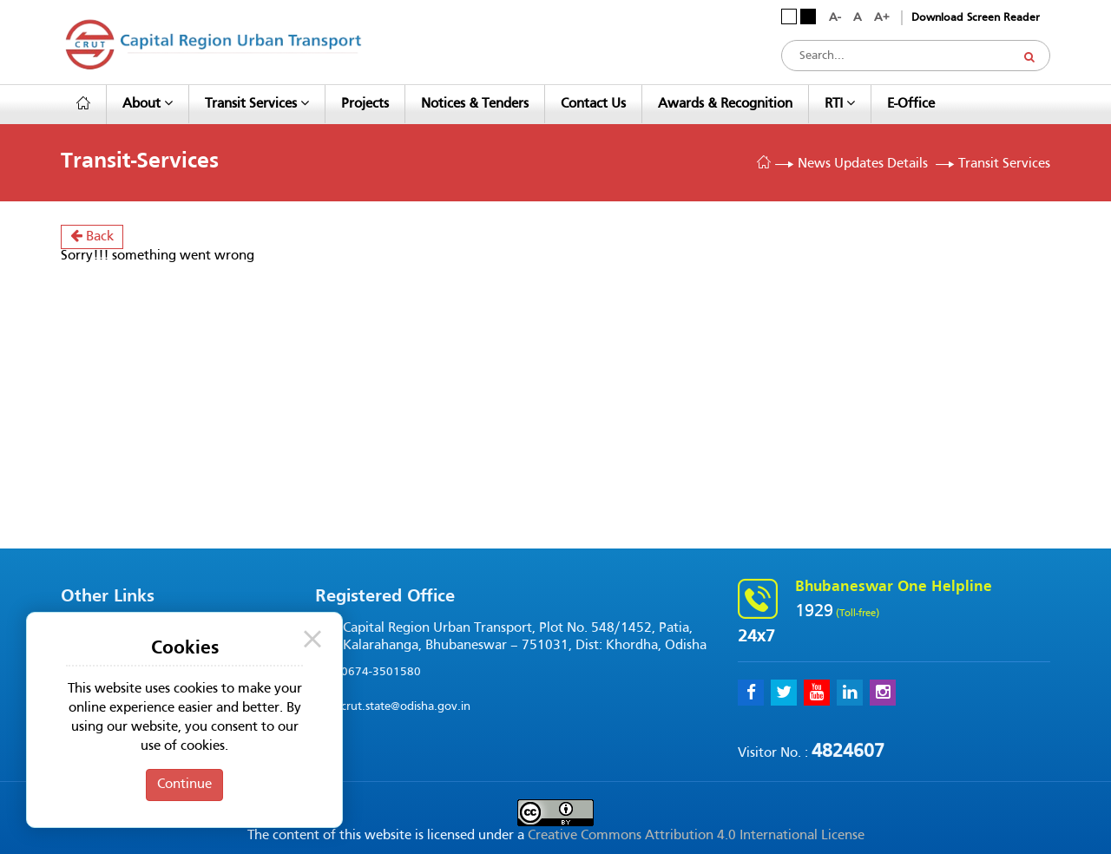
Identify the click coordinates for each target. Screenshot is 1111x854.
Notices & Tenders (475, 104)
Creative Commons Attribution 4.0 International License (696, 836)
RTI (840, 103)
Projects (365, 104)
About (147, 103)
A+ (882, 17)
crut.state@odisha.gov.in (405, 707)
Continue (184, 785)
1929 (814, 612)
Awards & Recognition (725, 104)
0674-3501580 (381, 672)
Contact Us (593, 104)
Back (92, 236)
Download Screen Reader (975, 18)
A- (835, 17)
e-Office (911, 104)
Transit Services (257, 103)
